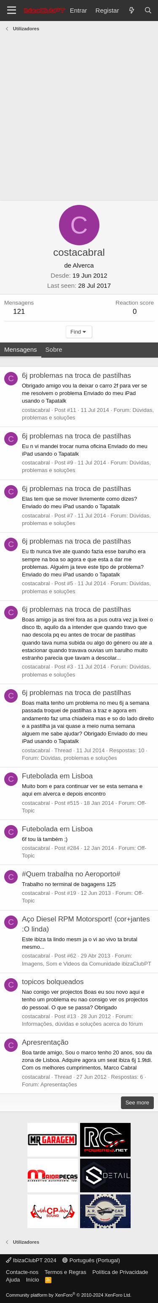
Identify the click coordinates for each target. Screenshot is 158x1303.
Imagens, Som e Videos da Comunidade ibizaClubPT (86, 964)
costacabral (36, 410)
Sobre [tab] (54, 349)
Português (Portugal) (91, 1260)
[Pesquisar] (148, 10)
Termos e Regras (65, 1272)
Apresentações (58, 1084)
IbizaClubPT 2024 (31, 1260)
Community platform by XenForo (68, 1295)
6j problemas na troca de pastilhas (76, 375)
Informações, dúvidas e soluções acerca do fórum (82, 1024)
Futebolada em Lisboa (57, 776)
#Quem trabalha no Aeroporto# (71, 874)
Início (32, 1279)
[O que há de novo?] (131, 10)
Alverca (83, 265)
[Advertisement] (79, 117)
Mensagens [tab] (20, 349)
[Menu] (11, 10)
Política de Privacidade (120, 1272)
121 (19, 312)
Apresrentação (45, 1042)
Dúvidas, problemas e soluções (79, 758)
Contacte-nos (22, 1272)
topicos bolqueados (53, 982)
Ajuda (13, 1279)
